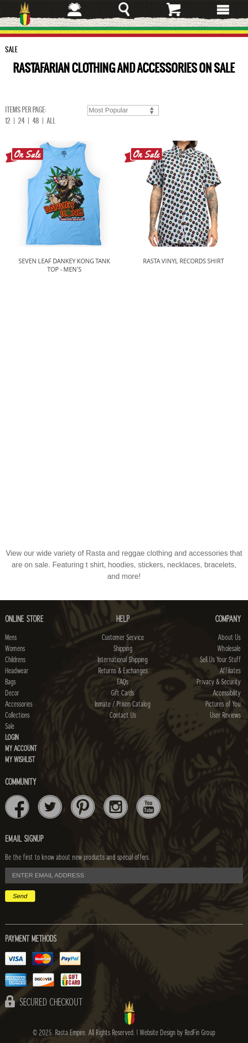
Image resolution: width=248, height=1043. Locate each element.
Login (12, 737)
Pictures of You (223, 704)
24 (21, 121)
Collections (17, 715)
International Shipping (123, 660)
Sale (9, 726)
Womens (15, 648)
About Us (229, 637)
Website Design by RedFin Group (177, 1033)
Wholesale (229, 648)
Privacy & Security (219, 682)
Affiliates (230, 671)
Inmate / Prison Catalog (122, 704)
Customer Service (123, 637)
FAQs (122, 682)
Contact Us (123, 715)
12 (7, 121)
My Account (21, 748)
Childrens (15, 660)
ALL (51, 121)
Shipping (122, 648)
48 (35, 121)
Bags (10, 682)
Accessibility (227, 693)
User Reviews (225, 715)
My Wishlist (20, 760)
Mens (11, 637)
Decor (12, 693)
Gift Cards (122, 693)
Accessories (18, 704)
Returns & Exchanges (123, 671)
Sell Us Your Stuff (220, 660)
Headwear (16, 671)
